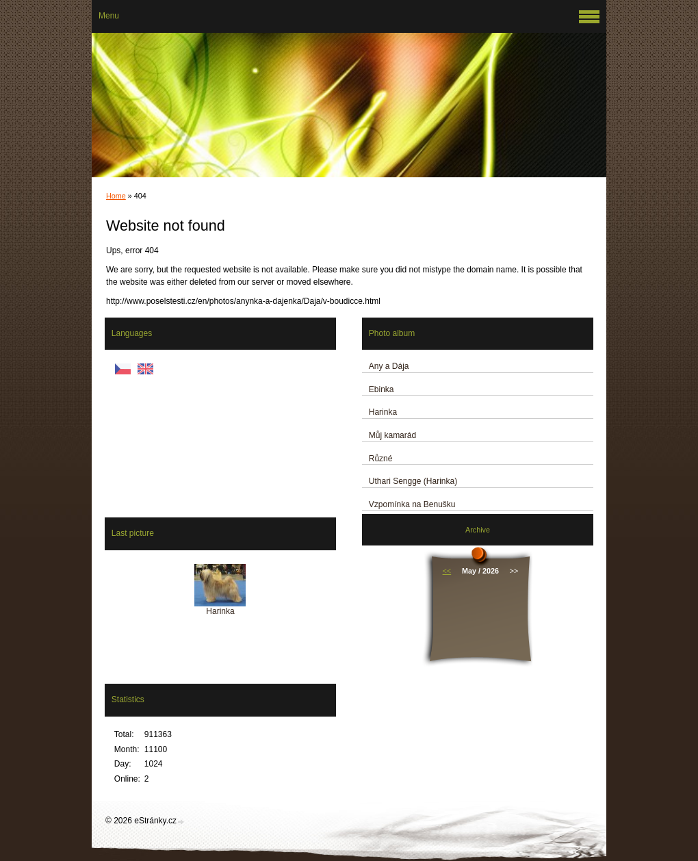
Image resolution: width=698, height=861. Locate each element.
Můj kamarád (392, 435)
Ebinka (381, 389)
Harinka (383, 412)
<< (447, 571)
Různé (381, 458)
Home (116, 196)
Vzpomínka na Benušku (412, 504)
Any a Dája (389, 366)
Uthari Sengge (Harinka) (413, 481)
